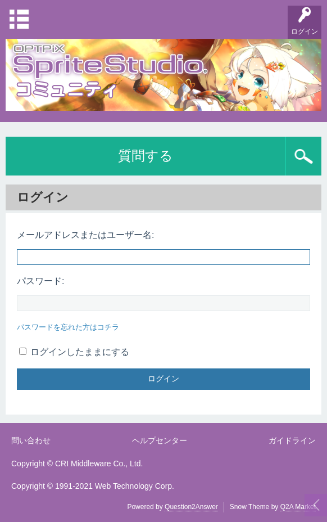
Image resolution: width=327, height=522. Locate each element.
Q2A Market (298, 507)
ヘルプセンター (159, 440)
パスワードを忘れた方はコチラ (68, 327)
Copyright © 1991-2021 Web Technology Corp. (92, 486)
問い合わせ (31, 440)
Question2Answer (191, 507)
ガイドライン (292, 440)
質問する (145, 155)
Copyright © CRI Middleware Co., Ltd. (77, 463)
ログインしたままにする (74, 352)
